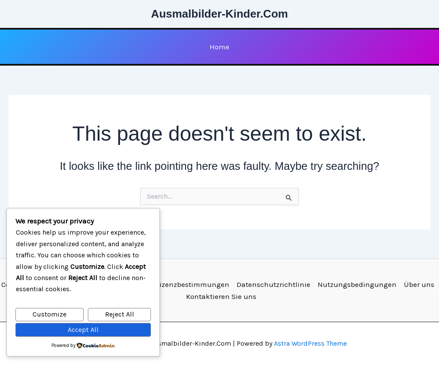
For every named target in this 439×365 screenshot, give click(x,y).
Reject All (119, 314)
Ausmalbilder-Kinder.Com (219, 13)
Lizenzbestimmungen (192, 284)
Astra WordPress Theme (310, 343)
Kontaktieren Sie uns (221, 296)
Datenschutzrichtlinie (273, 284)
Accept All (83, 330)
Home (219, 46)
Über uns (419, 284)
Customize (49, 314)
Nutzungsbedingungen (357, 284)
